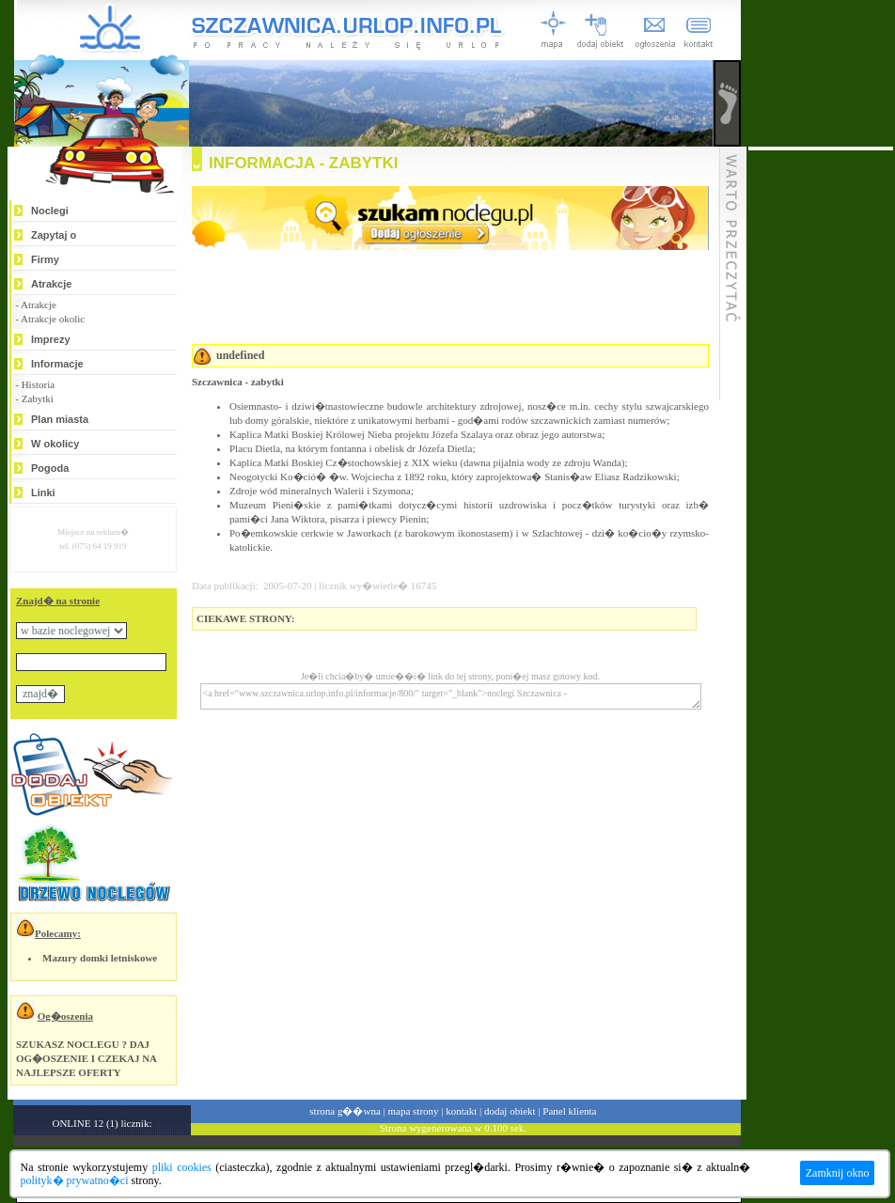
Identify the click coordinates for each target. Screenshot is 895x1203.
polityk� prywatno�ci (75, 1180)
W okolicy (55, 443)
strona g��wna (344, 1111)
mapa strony (412, 1111)
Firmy (45, 259)
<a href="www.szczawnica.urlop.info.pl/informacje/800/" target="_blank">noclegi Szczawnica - (450, 696)
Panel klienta (569, 1111)
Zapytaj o (53, 235)
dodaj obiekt (510, 1111)
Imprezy (51, 339)
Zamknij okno (838, 1173)
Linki (43, 492)
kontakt (461, 1111)
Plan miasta (59, 419)
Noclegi (50, 210)
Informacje (57, 363)
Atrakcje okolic (53, 318)
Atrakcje (51, 283)
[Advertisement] (820, 432)
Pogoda (50, 468)
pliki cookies (182, 1167)
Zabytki (38, 398)
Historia (38, 384)
